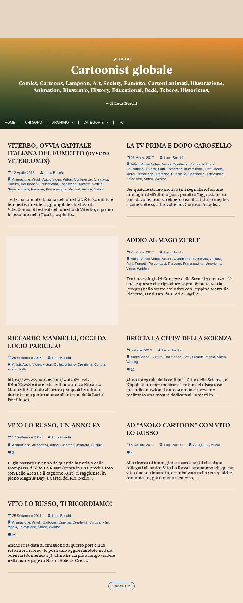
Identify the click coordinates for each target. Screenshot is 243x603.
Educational (49, 184)
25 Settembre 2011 (25, 516)
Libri (208, 169)
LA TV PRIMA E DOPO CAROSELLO (179, 145)
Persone (37, 189)
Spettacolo (196, 174)
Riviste (87, 189)
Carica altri (121, 586)
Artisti (36, 179)
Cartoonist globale (121, 69)
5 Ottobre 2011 (140, 445)
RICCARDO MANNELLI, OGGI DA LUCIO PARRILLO (57, 342)
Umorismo (134, 179)
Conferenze (83, 179)
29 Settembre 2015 (25, 358)
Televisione (215, 174)
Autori (67, 179)
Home (10, 122)
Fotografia (175, 169)
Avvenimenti (181, 259)
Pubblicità (178, 174)
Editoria (208, 164)
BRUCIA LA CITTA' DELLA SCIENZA (179, 338)
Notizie (97, 184)
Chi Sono (33, 122)
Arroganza (40, 445)
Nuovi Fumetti (18, 189)
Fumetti (141, 263)
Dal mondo (29, 184)
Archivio (60, 122)
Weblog (160, 179)
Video (148, 179)
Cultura (13, 184)
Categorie (94, 122)
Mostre (84, 184)
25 (12, 535)
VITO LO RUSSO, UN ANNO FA (54, 425)
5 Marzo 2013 (139, 350)
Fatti (161, 169)
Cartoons (50, 522)
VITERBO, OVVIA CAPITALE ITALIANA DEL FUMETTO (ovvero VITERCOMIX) (58, 153)
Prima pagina (56, 189)
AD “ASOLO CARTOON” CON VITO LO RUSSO (178, 429)
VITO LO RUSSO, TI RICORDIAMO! (60, 504)
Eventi (151, 169)
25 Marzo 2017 (140, 252)
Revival (74, 189)
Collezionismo (65, 364)
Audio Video (51, 179)
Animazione (21, 179)
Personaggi (145, 174)
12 (130, 369)
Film (106, 522)
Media (218, 169)
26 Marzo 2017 (140, 157)
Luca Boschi (125, 103)
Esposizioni (69, 184)
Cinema (66, 445)
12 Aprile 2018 (21, 173)
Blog (122, 59)
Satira (98, 189)
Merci (130, 174)
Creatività (101, 179)
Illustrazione (193, 169)
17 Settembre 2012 (25, 437)
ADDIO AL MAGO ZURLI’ (163, 240)
